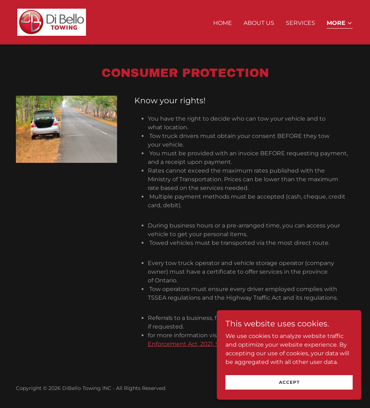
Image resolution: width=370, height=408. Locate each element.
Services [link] (300, 22)
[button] (340, 24)
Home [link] (222, 22)
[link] (51, 21)
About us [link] (259, 22)
